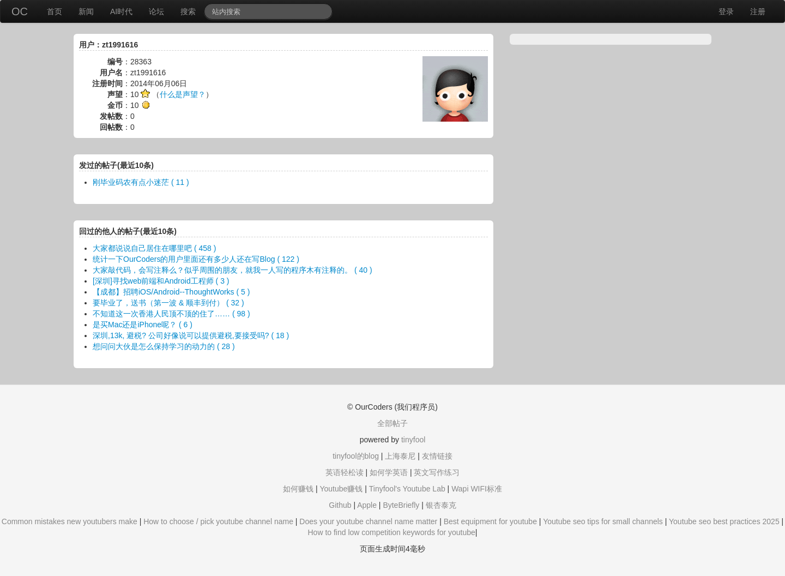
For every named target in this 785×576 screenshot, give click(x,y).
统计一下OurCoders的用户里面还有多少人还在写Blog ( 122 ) (196, 259)
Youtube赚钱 (341, 488)
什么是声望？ (183, 94)
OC (19, 11)
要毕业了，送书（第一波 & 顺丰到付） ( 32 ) (168, 302)
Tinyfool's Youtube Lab (407, 488)
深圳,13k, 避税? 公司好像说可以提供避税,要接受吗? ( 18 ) (191, 335)
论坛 (156, 11)
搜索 (188, 11)
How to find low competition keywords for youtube (391, 532)
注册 (757, 11)
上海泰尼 (400, 456)
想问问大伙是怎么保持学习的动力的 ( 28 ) (164, 346)
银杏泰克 (441, 505)
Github (340, 505)
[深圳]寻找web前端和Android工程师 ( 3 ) (161, 281)
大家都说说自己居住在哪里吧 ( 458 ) (154, 248)
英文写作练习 (437, 472)
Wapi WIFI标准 (476, 488)
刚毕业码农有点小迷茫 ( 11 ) (141, 182)
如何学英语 (389, 472)
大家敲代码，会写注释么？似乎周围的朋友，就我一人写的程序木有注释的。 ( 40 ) (232, 270)
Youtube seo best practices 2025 (724, 521)
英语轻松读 (344, 472)
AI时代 (121, 11)
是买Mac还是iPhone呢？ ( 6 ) (142, 324)
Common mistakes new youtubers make (69, 521)
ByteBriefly (401, 505)
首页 (54, 11)
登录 (726, 11)
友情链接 (437, 456)
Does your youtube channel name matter (368, 521)
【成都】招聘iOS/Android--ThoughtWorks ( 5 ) (171, 291)
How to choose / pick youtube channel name (218, 521)
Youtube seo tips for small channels (603, 521)
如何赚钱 (298, 488)
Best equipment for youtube (490, 521)
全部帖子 (392, 423)
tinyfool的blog (356, 456)
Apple (367, 505)
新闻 (86, 11)
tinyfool (413, 439)
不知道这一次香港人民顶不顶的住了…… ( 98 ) (171, 313)
